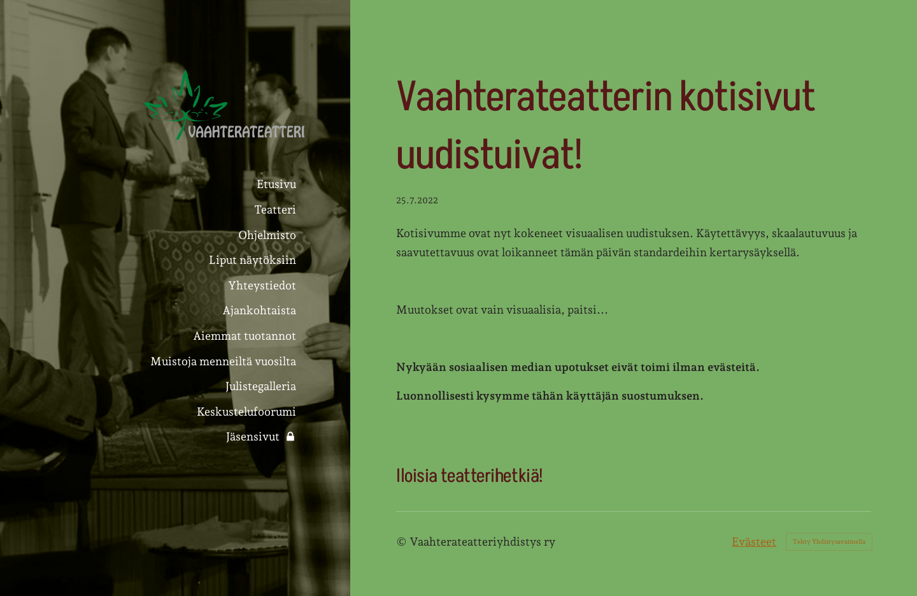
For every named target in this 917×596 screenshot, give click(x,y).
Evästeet (754, 541)
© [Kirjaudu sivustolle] (402, 541)
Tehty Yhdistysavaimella (829, 541)
